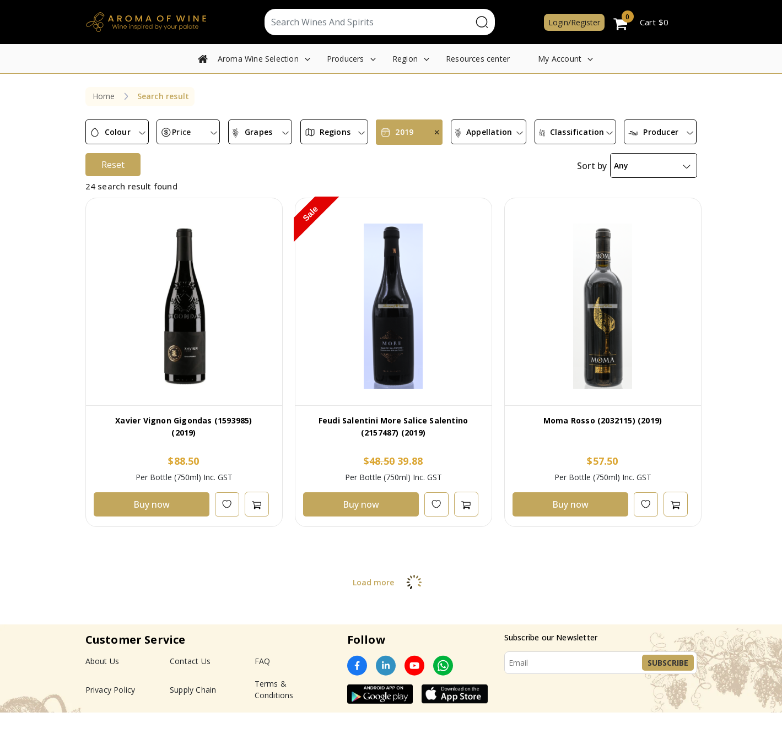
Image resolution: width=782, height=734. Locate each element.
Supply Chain (193, 711)
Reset (113, 186)
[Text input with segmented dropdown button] (368, 22)
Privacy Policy (110, 711)
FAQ (263, 682)
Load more (391, 604)
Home (104, 96)
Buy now (151, 526)
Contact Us (190, 682)
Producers (345, 58)
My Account (559, 58)
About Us (102, 682)
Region (405, 58)
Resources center (478, 58)
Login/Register (574, 22)
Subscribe (668, 684)
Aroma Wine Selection (258, 58)
